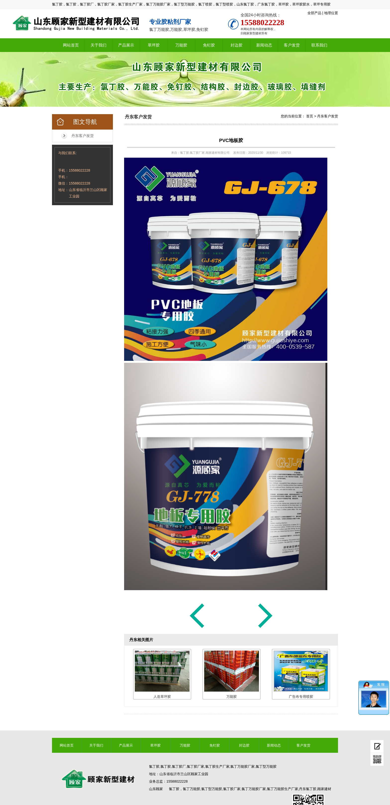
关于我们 (98, 45)
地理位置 (331, 13)
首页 (309, 116)
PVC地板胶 (231, 140)
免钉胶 (209, 45)
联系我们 (319, 45)
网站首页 (71, 45)
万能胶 (181, 45)
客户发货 (292, 45)
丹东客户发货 (82, 136)
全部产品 (314, 13)
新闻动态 (264, 45)
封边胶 (237, 45)
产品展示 (126, 45)
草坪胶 (154, 45)
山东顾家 (156, 789)
